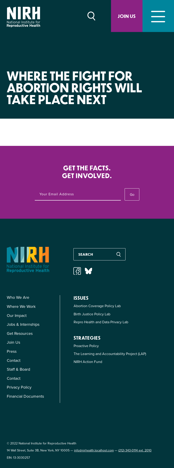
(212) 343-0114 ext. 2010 (135, 450)
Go (132, 194)
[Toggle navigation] (158, 16)
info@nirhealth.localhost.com (94, 450)
